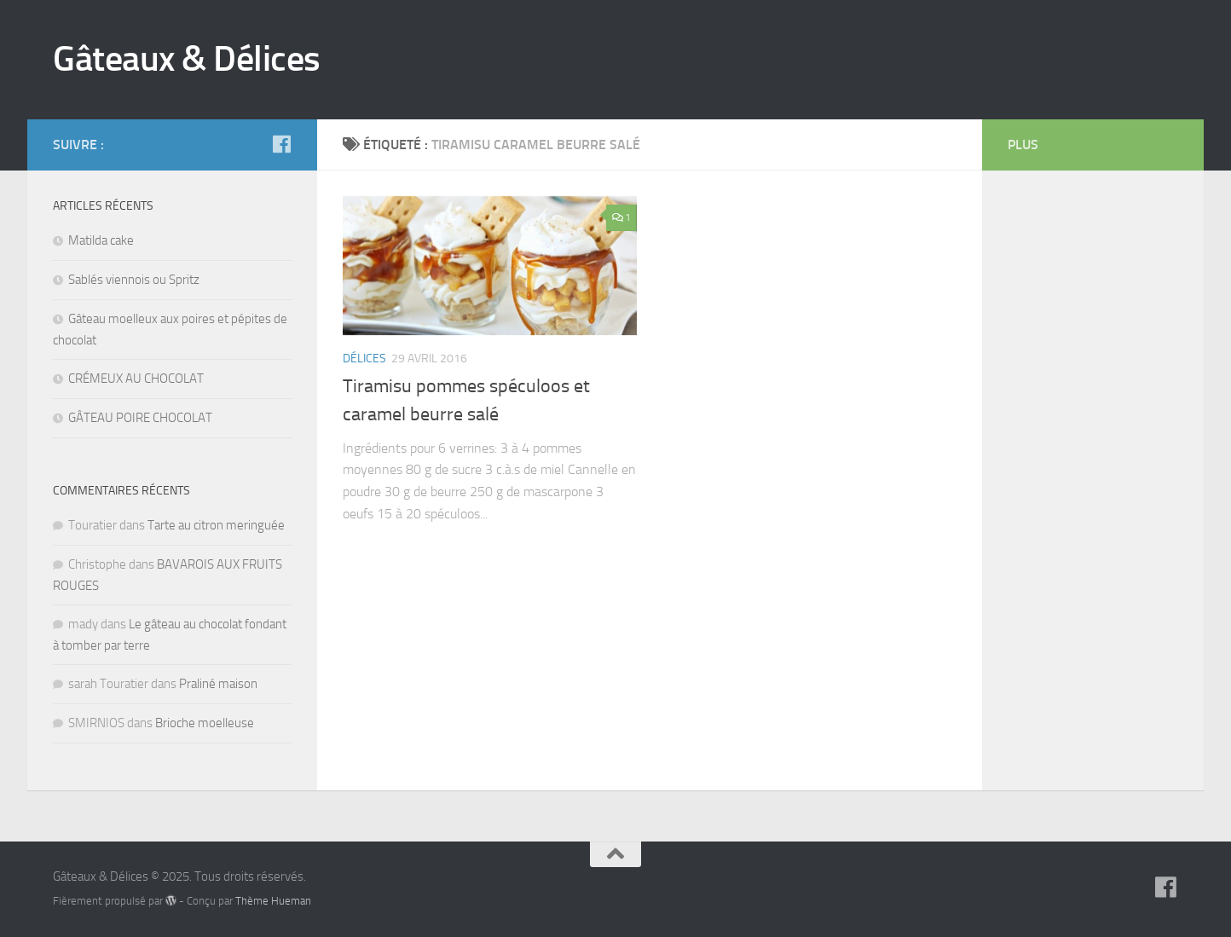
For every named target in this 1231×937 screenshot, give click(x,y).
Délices (364, 358)
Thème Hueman (273, 900)
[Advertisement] (1076, 452)
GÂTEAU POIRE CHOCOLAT (140, 417)
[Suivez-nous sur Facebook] (281, 144)
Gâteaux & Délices (187, 59)
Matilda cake (101, 240)
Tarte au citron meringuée (216, 525)
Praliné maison (218, 683)
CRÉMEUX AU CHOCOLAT (136, 378)
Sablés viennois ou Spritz (133, 279)
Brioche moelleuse (204, 723)
